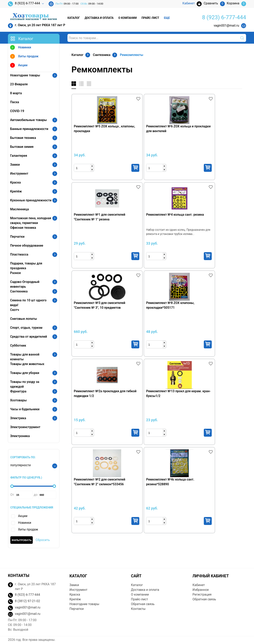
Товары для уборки (24, 373)
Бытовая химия (22, 147)
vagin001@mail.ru (226, 25)
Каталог (73, 17)
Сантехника (19, 291)
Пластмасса (19, 254)
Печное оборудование (26, 245)
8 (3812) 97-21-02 (27, 595)
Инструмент (19, 173)
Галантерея (18, 156)
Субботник (18, 345)
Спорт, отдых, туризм (26, 328)
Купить (106, 168)
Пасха (14, 102)
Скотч (14, 310)
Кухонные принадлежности (30, 200)
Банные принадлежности (29, 129)
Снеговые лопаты (23, 319)
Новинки (20, 48)
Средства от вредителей (28, 336)
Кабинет (198, 579)
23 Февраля (19, 84)
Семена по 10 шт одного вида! (28, 302)
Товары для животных (27, 364)
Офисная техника (23, 228)
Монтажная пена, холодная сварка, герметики (30, 220)
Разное (15, 273)
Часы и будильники (24, 409)
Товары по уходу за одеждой (24, 384)
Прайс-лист (150, 17)
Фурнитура (18, 391)
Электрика (18, 418)
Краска (15, 182)
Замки (15, 164)
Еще (167, 17)
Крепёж (16, 191)
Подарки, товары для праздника (26, 265)
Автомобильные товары (28, 120)
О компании (127, 17)
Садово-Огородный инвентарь (24, 284)
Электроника (20, 436)
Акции (18, 66)
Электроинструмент (25, 427)
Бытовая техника (23, 138)
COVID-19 (17, 111)
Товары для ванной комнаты (24, 357)
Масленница (19, 209)
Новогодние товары (25, 75)
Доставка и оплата (99, 17)
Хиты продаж (24, 57)
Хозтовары (18, 400)
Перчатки (17, 236)
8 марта (16, 93)
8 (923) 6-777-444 (24, 3)
